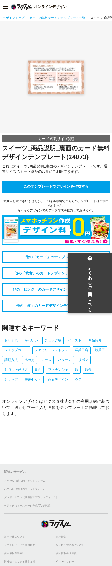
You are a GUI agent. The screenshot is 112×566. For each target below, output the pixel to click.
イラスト (75, 340)
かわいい (31, 340)
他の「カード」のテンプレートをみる (56, 257)
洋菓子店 (81, 350)
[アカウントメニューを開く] (106, 6)
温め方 (30, 360)
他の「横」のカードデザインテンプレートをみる (56, 305)
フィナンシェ (58, 370)
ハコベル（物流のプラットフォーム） (26, 489)
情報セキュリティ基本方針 (19, 561)
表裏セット (33, 379)
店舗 (88, 370)
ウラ (78, 379)
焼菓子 (100, 350)
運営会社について (14, 536)
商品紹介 (95, 340)
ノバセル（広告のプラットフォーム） (26, 480)
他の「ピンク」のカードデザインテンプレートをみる (56, 289)
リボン (83, 360)
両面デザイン (58, 379)
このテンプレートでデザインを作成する (56, 186)
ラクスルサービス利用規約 (19, 545)
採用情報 (61, 536)
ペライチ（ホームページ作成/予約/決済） (28, 505)
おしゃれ (11, 340)
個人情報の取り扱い (67, 553)
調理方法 (11, 360)
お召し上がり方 (16, 370)
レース (46, 360)
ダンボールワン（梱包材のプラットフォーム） (31, 497)
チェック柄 (53, 340)
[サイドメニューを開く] (5, 6)
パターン (64, 360)
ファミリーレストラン (51, 350)
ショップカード (16, 350)
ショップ (11, 379)
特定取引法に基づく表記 (70, 545)
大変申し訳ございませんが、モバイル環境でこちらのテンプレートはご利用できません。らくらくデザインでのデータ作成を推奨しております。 (56, 205)
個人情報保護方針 (14, 553)
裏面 (38, 370)
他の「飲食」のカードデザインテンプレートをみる (56, 273)
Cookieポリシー (65, 561)
